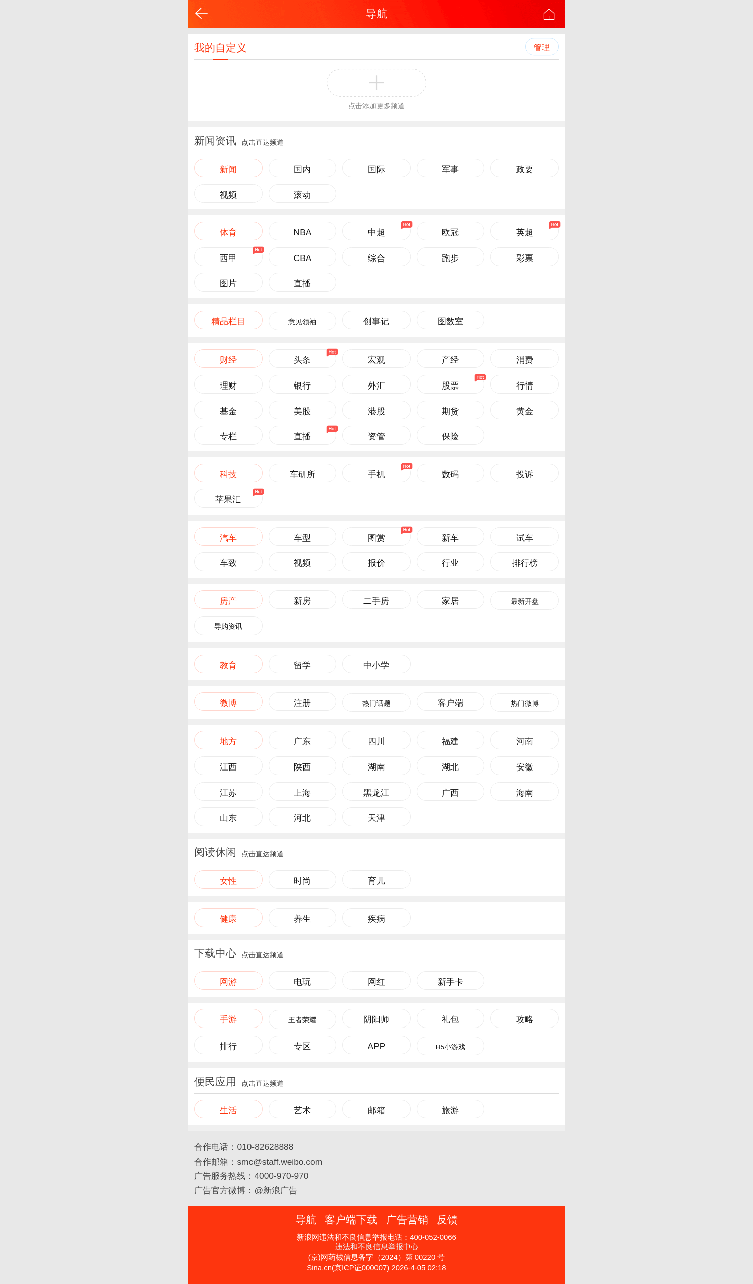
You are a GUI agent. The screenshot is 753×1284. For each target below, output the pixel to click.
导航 (376, 13)
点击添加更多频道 (376, 106)
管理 (542, 47)
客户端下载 (351, 1219)
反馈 (447, 1219)
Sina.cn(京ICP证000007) (348, 1268)
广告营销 (407, 1219)
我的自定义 (220, 47)
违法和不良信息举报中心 (376, 1247)
